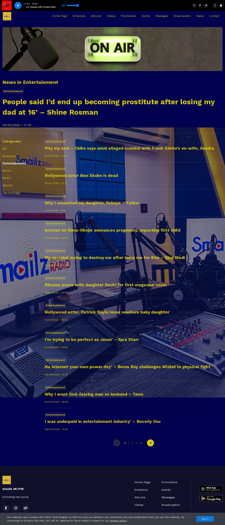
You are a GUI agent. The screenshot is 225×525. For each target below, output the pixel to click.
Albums (96, 16)
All (4, 149)
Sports (7, 185)
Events (146, 16)
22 (141, 442)
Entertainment (14, 163)
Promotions (128, 16)
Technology (11, 192)
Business (9, 156)
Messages (162, 16)
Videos (111, 16)
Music (7, 170)
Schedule (79, 16)
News (200, 16)
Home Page (59, 16)
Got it (205, 518)
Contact (214, 16)
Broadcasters (182, 16)
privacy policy (118, 520)
